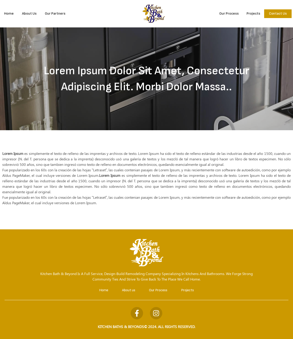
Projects (253, 13)
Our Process (229, 13)
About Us (29, 13)
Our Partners (55, 13)
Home (9, 13)
